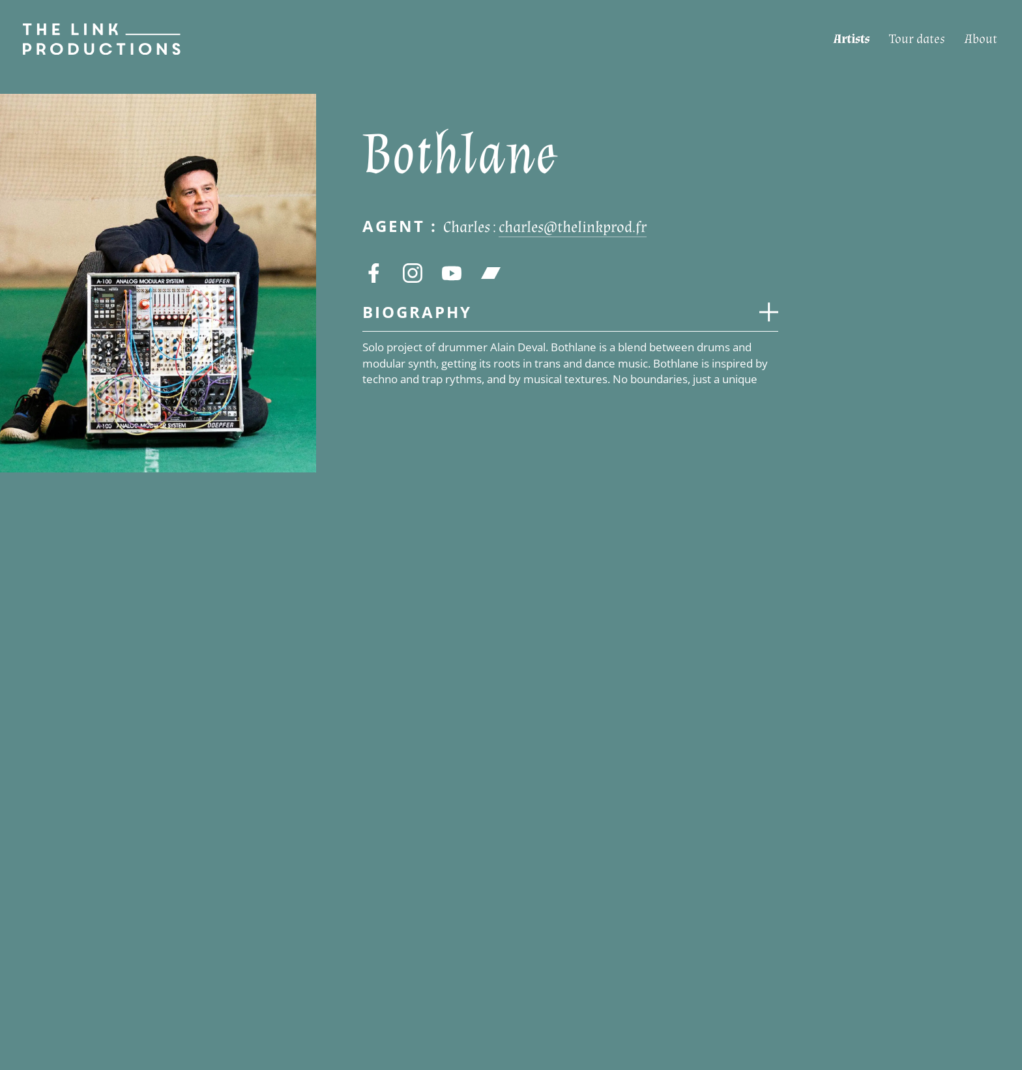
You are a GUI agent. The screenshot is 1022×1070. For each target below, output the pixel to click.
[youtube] (451, 273)
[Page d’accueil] (90, 39)
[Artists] (851, 39)
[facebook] (373, 273)
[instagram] (412, 273)
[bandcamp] (490, 273)
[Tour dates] (917, 39)
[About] (981, 39)
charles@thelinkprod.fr (573, 227)
